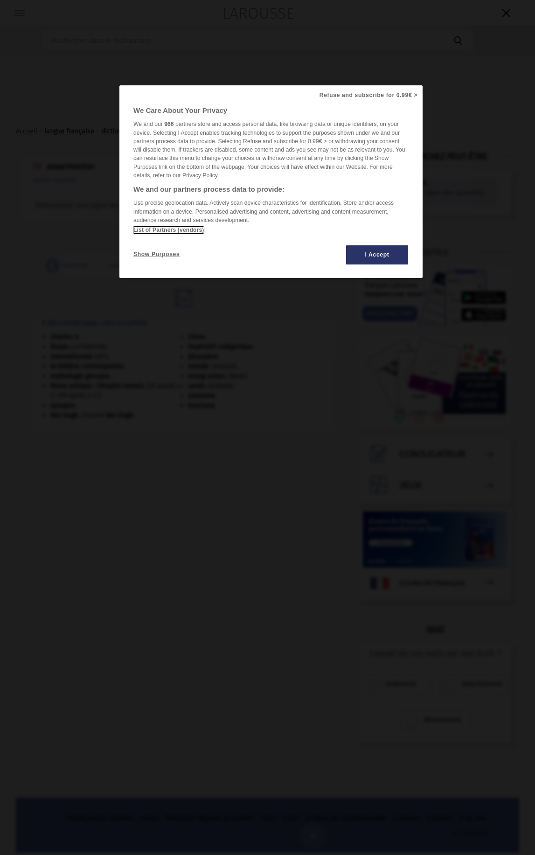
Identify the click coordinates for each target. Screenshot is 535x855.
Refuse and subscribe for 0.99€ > (368, 95)
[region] (271, 181)
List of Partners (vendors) (168, 230)
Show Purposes (156, 254)
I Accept (377, 254)
